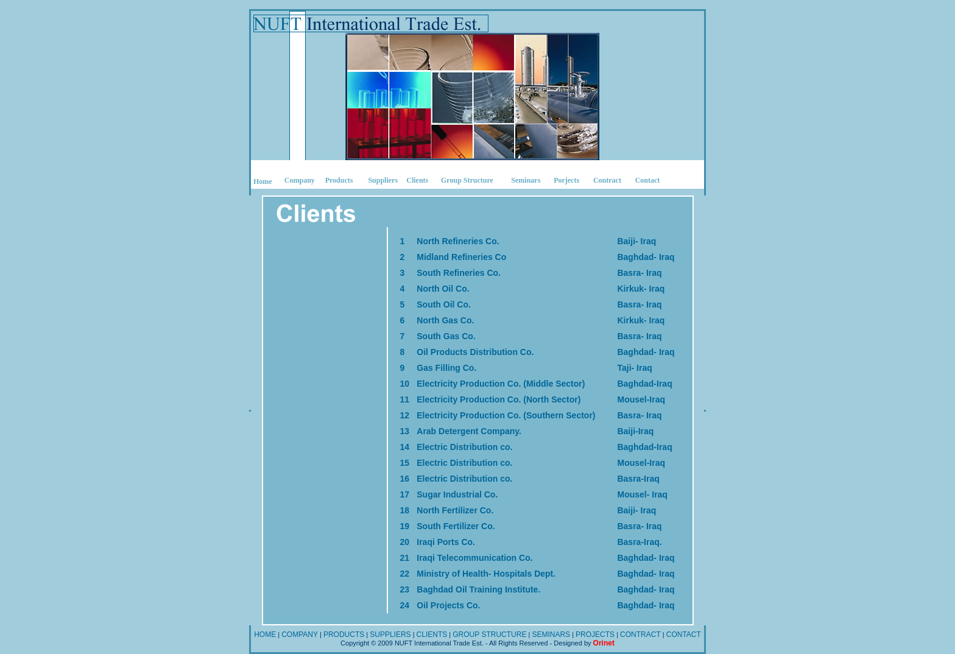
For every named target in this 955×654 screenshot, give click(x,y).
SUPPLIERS (390, 634)
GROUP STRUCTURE (489, 634)
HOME (265, 634)
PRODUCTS (343, 634)
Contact (647, 180)
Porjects (566, 180)
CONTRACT (640, 634)
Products (339, 180)
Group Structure (467, 180)
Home (262, 181)
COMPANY (299, 634)
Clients (417, 180)
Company (299, 180)
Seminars (525, 180)
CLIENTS (432, 634)
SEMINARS (551, 634)
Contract (607, 180)
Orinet (604, 643)
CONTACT (683, 634)
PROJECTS (595, 634)
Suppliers (383, 180)
